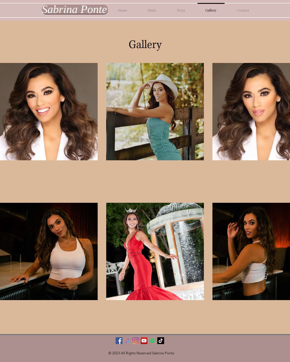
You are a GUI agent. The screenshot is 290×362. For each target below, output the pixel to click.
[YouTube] (144, 340)
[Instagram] (135, 340)
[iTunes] (127, 340)
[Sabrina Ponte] (75, 9)
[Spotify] (152, 340)
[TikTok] (160, 340)
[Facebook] (119, 340)
